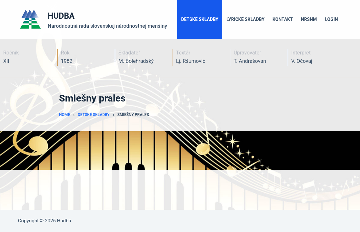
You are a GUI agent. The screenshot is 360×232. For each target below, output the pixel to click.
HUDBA (61, 16)
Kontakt (283, 19)
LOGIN (331, 19)
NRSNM (309, 19)
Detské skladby (199, 19)
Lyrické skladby (245, 19)
